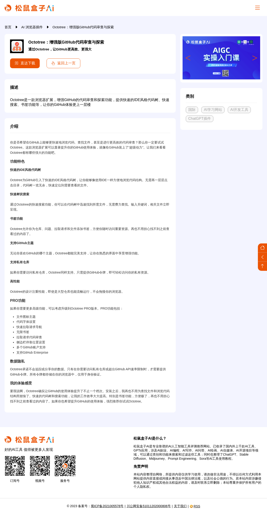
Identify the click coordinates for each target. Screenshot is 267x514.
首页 (8, 27)
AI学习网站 (213, 110)
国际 (192, 110)
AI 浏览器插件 (32, 27)
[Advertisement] (221, 167)
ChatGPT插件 (199, 118)
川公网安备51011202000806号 (149, 506)
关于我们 (180, 506)
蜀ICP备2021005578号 (107, 506)
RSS (195, 506)
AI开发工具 (239, 110)
